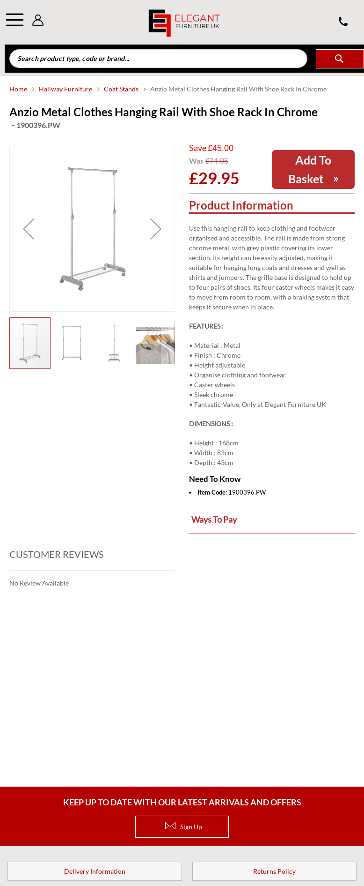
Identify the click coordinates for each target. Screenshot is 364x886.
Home (19, 89)
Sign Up (183, 827)
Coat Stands (122, 89)
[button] (28, 228)
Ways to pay (214, 519)
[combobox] (158, 58)
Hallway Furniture (66, 89)
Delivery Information (94, 871)
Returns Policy (274, 871)
